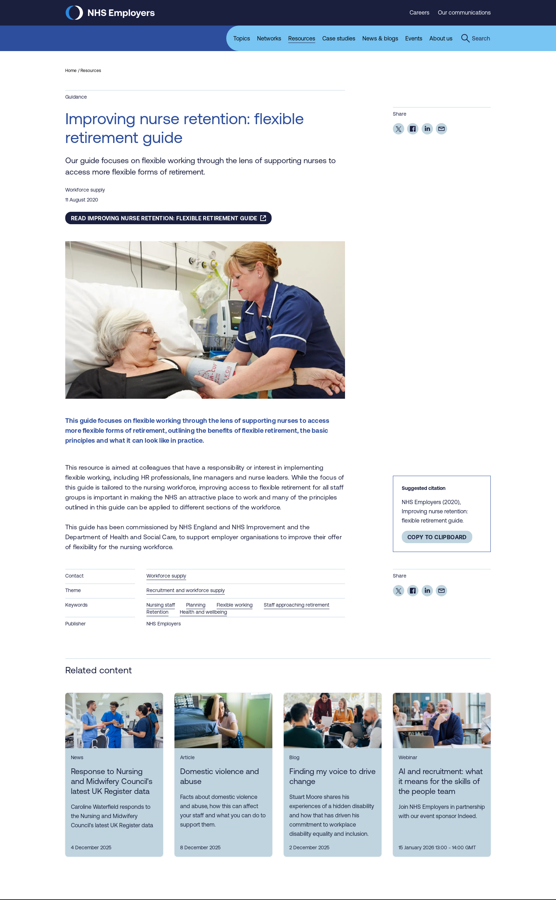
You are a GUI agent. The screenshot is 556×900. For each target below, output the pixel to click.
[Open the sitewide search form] (475, 38)
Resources (90, 71)
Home (71, 71)
